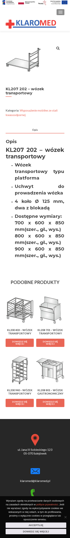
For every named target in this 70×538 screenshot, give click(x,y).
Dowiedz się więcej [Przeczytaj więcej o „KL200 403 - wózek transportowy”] (19, 342)
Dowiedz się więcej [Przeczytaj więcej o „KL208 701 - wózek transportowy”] (50, 342)
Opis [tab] (35, 129)
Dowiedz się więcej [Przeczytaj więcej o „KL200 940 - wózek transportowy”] (19, 402)
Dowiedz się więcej (36, 531)
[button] (58, 48)
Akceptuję (36, 525)
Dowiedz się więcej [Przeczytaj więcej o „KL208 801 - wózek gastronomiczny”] (50, 402)
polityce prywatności (47, 504)
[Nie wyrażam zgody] (65, 517)
